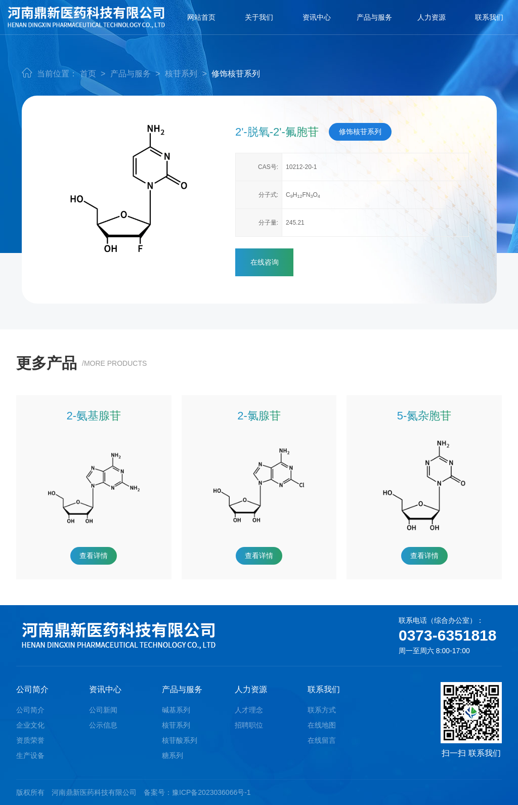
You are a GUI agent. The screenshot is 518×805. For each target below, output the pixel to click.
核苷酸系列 (179, 740)
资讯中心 (317, 17)
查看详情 (93, 556)
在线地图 (322, 725)
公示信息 (103, 725)
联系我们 (489, 17)
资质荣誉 (30, 740)
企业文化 (30, 725)
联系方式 (322, 710)
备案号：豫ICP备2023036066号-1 (197, 792)
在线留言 (322, 740)
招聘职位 (249, 725)
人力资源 (431, 17)
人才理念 (249, 710)
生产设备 (30, 755)
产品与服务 (374, 17)
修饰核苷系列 (235, 73)
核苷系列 (181, 73)
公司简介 (30, 710)
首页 (88, 73)
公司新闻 (103, 710)
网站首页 (201, 17)
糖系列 (172, 755)
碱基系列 (176, 710)
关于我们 (259, 17)
